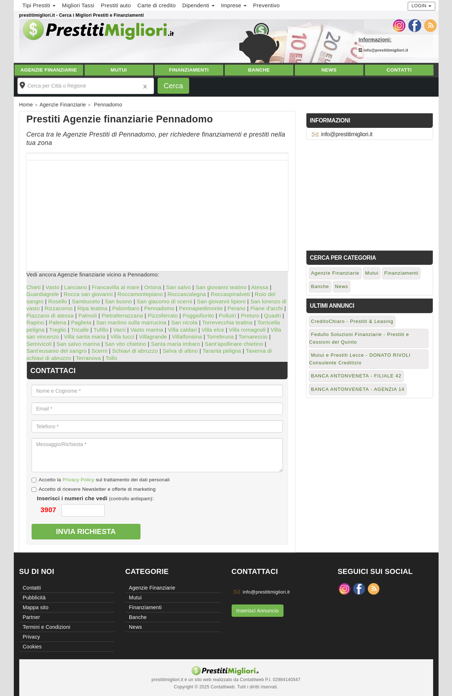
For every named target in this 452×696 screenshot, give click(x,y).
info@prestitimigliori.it (383, 50)
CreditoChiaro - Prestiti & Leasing (352, 321)
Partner (31, 617)
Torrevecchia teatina (227, 322)
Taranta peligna (222, 351)
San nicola (184, 322)
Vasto (52, 287)
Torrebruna (220, 336)
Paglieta (81, 322)
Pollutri (227, 315)
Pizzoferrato (163, 315)
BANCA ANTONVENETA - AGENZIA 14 (358, 389)
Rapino (35, 322)
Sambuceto (86, 301)
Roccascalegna (186, 294)
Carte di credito (156, 5)
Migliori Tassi (78, 5)
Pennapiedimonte (201, 308)
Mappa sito (36, 607)
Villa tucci (122, 336)
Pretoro (250, 315)
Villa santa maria (85, 336)
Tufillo (101, 330)
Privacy (31, 637)
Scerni (99, 351)
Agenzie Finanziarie (48, 70)
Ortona (152, 287)
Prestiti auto (116, 5)
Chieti (34, 287)
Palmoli (87, 315)
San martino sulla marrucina (131, 322)
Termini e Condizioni (46, 627)
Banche (259, 70)
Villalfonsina (187, 336)
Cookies (32, 647)
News (329, 70)
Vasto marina (146, 330)
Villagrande (153, 336)
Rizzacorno (59, 308)
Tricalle (80, 330)
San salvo (178, 287)
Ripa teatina (92, 308)
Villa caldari (182, 330)
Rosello (57, 301)
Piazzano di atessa (50, 315)
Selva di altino (180, 351)
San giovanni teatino (221, 287)
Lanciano (75, 287)
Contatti (399, 70)
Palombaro (125, 308)
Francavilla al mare (115, 287)
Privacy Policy (78, 479)
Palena (57, 322)
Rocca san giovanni (88, 294)
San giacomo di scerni (164, 301)
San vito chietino (125, 344)
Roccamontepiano (140, 294)
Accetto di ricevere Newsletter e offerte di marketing (94, 489)
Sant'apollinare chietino (234, 344)
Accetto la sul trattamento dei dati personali (101, 479)
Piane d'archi (266, 308)
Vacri (119, 330)
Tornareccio (253, 336)
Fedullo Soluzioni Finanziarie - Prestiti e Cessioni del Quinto (359, 338)
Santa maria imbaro (175, 344)
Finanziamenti (188, 70)
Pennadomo (159, 308)
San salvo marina (78, 344)
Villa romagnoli (247, 330)
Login (422, 5)
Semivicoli (39, 344)
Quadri (272, 315)
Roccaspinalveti (230, 294)
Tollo (111, 358)
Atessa (259, 287)
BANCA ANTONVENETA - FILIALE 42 (356, 376)
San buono (118, 301)
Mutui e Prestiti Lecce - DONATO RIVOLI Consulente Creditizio (360, 358)
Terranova (88, 358)
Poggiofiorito (198, 315)
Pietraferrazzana (122, 315)
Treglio (57, 330)
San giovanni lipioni (221, 301)
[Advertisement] (157, 211)
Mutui (119, 70)
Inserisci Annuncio (257, 611)
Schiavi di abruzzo (135, 351)
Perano (237, 308)
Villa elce (212, 330)
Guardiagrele (43, 294)
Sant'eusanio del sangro (57, 351)
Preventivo (266, 5)
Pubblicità (34, 597)
